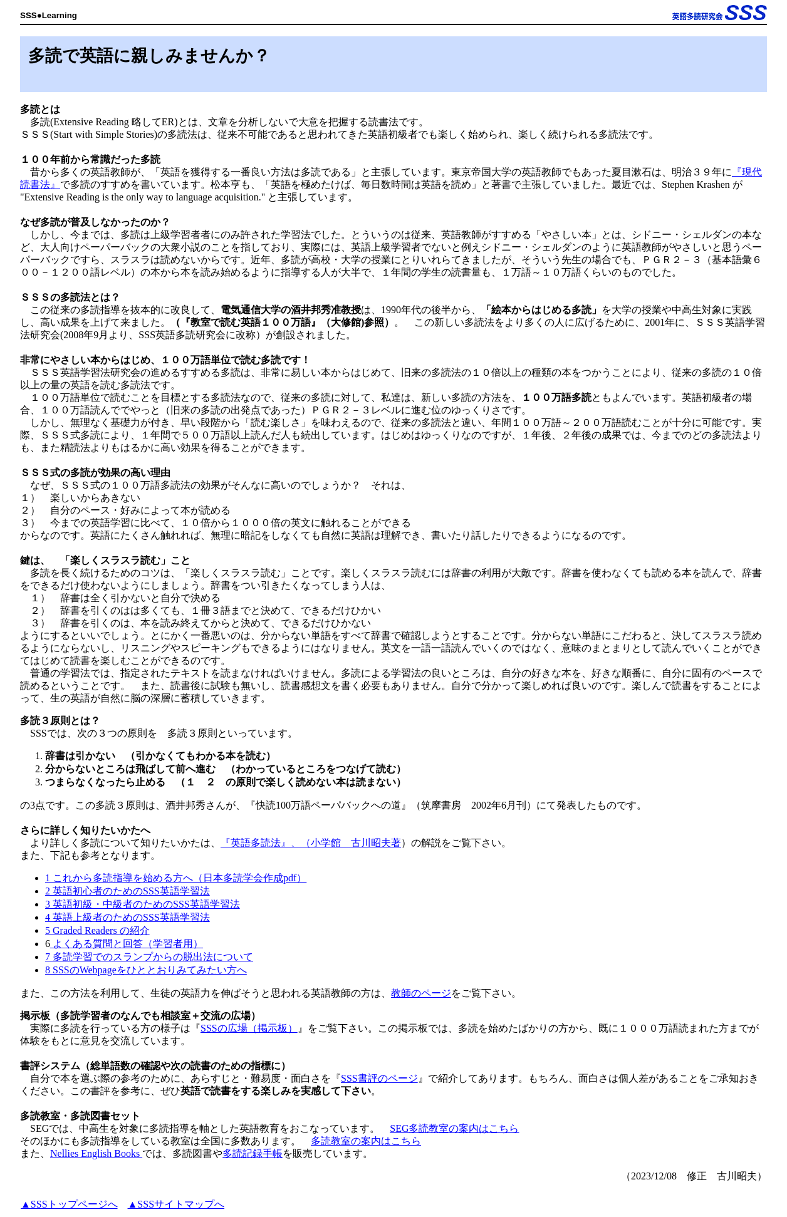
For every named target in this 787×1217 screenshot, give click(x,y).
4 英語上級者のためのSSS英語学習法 (127, 917)
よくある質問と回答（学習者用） (126, 943)
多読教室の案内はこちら (366, 1141)
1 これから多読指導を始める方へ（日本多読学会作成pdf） (175, 878)
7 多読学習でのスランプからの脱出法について (149, 956)
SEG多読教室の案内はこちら (454, 1128)
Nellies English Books (96, 1153)
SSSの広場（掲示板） (249, 1028)
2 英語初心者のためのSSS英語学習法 (127, 891)
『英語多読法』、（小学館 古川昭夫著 (311, 842)
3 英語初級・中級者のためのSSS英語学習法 (142, 904)
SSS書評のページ (379, 1078)
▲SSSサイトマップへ (176, 1204)
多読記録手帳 (252, 1153)
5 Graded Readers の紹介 (97, 930)
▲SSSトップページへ (69, 1204)
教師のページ (421, 993)
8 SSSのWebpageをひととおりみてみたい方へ (146, 970)
